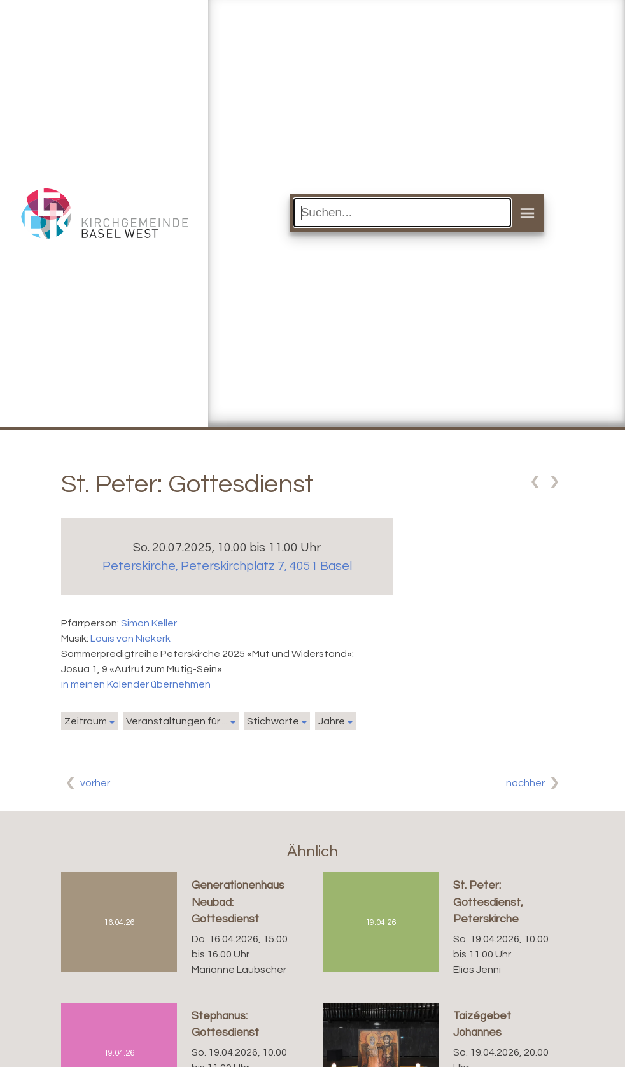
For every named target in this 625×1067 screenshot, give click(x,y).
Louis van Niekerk (130, 638)
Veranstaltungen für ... (177, 721)
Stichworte (273, 721)
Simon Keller (149, 623)
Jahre (331, 721)
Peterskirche (227, 566)
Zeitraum (85, 721)
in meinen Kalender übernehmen (136, 684)
